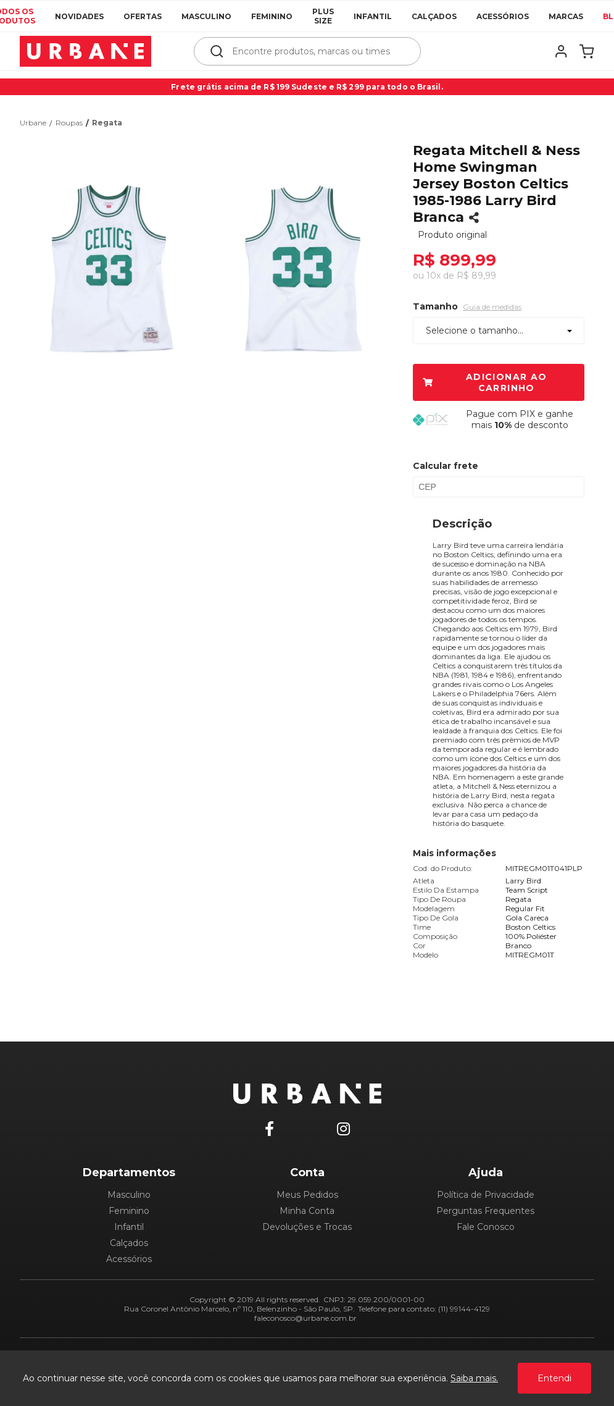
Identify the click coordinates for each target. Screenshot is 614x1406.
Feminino (271, 16)
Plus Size (323, 16)
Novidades (79, 16)
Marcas (566, 16)
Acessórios (502, 16)
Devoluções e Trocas (307, 1226)
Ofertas (142, 16)
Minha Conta (307, 1210)
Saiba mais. (474, 1378)
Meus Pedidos (307, 1194)
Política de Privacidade (485, 1194)
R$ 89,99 (476, 275)
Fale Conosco (486, 1226)
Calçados (434, 16)
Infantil (373, 16)
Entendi (554, 1378)
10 (433, 275)
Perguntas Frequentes (485, 1210)
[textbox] (315, 51)
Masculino (206, 16)
